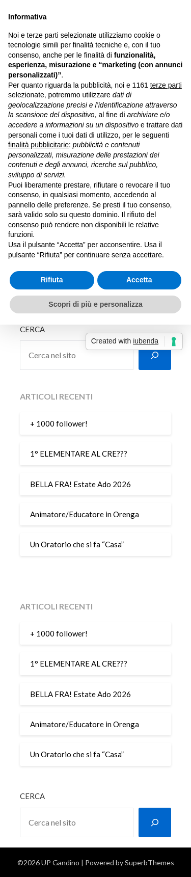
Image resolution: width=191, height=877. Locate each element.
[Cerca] (155, 355)
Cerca (32, 329)
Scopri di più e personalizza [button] (95, 304)
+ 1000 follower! (59, 423)
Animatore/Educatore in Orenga (84, 514)
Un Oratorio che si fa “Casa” (77, 544)
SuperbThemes (149, 862)
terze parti (166, 85)
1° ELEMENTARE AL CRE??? (78, 453)
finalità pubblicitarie (38, 145)
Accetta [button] (139, 280)
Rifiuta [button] (52, 280)
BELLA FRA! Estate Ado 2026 (80, 484)
